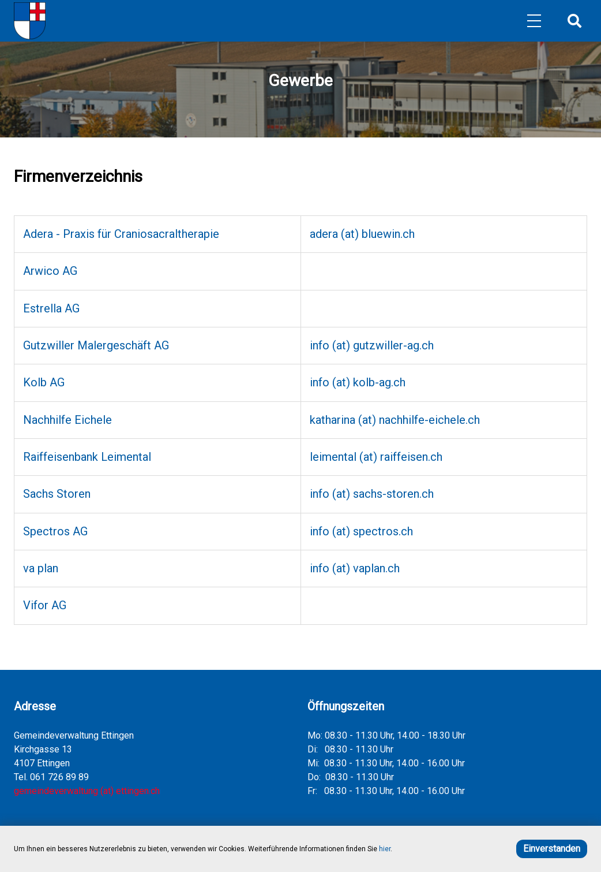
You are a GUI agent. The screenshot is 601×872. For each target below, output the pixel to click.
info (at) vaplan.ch (355, 568)
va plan (40, 568)
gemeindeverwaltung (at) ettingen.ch (87, 790)
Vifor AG (44, 605)
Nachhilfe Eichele (67, 420)
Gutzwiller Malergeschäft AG (96, 345)
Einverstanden (551, 848)
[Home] (30, 20)
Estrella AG (51, 308)
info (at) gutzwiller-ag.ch (372, 345)
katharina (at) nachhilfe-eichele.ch (395, 420)
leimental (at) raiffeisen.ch (376, 457)
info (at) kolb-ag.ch (357, 382)
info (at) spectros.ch (361, 531)
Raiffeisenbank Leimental (87, 457)
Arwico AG (50, 271)
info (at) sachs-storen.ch (372, 494)
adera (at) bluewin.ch (362, 234)
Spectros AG (55, 531)
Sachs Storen (57, 494)
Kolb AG (44, 382)
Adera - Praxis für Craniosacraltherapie (121, 234)
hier (384, 849)
